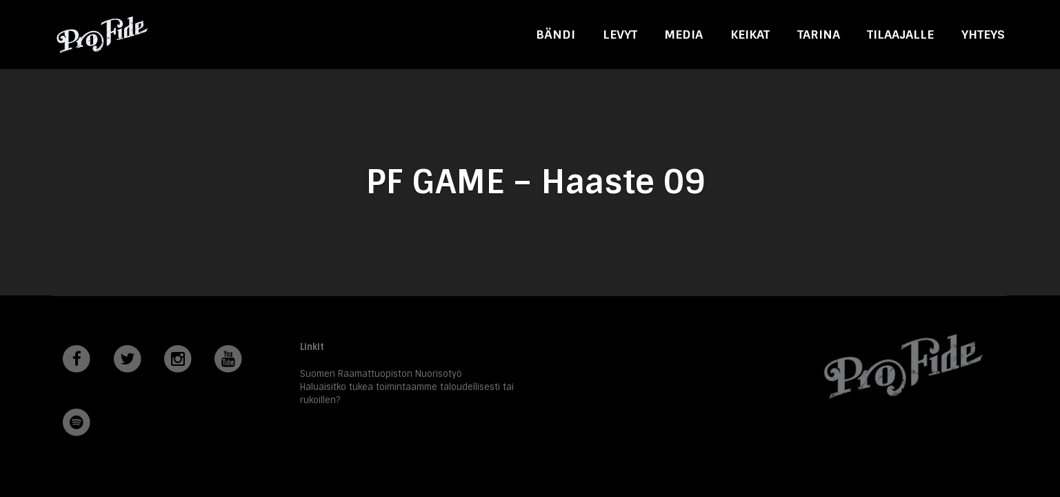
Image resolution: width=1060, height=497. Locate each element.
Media (683, 34)
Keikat (750, 34)
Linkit (312, 347)
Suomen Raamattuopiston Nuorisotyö (381, 374)
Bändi (555, 34)
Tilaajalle (900, 34)
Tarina (818, 34)
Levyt (620, 34)
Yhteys (983, 34)
